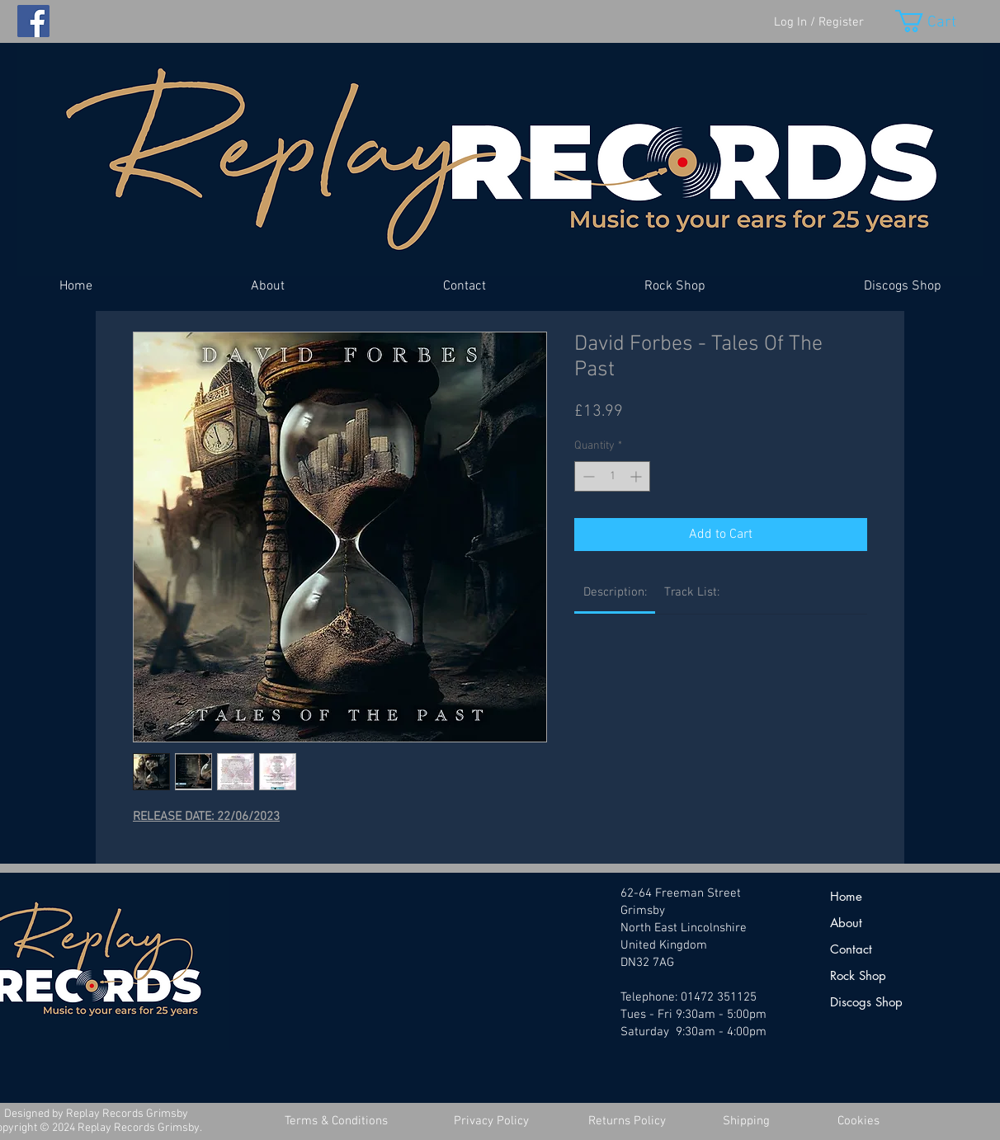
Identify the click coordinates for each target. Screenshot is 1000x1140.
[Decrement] (587, 476)
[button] (939, 21)
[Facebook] (33, 21)
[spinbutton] (612, 476)
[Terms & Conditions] (336, 1121)
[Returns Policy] (627, 1121)
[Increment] (637, 476)
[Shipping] (746, 1121)
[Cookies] (858, 1121)
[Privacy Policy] (490, 1121)
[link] (615, 592)
